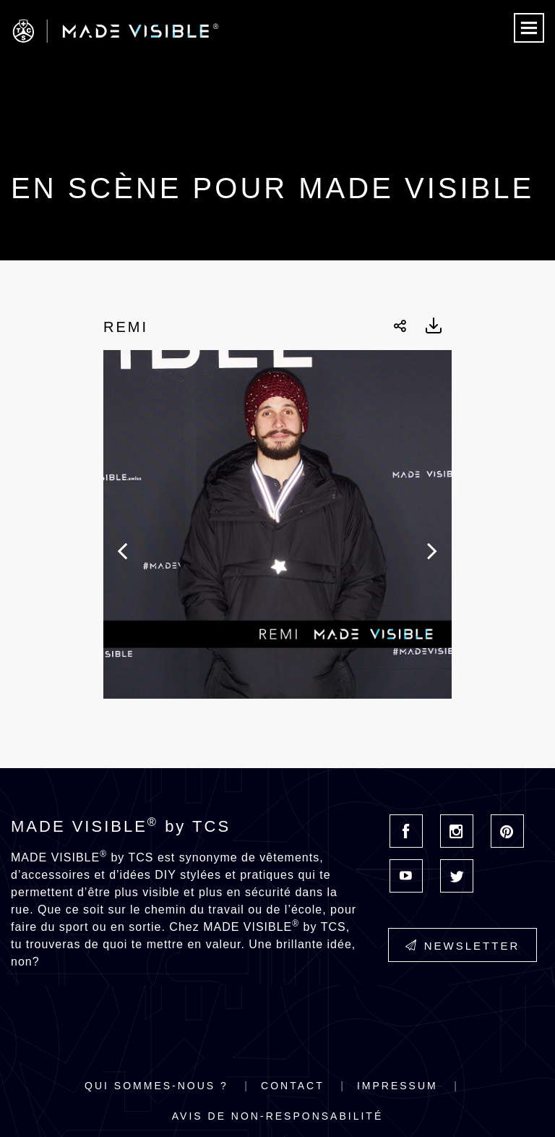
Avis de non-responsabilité (277, 1116)
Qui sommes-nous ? (156, 1085)
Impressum (397, 1085)
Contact (292, 1085)
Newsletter (462, 946)
